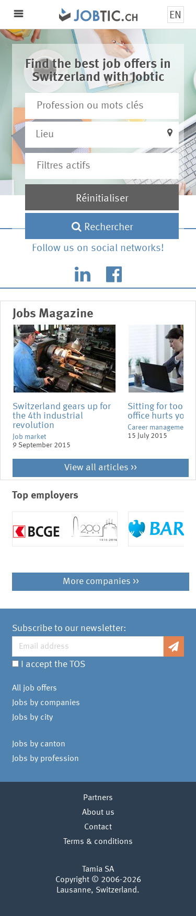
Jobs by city (32, 717)
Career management (159, 427)
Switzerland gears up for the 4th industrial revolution (62, 416)
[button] (101, 134)
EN (175, 15)
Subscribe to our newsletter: (69, 628)
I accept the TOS (53, 664)
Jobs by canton (38, 744)
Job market (29, 437)
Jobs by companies (46, 703)
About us (98, 812)
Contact (98, 827)
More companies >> (101, 581)
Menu (18, 14)
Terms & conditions (98, 842)
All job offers (34, 688)
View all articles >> (100, 467)
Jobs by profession (45, 759)
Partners (98, 798)
